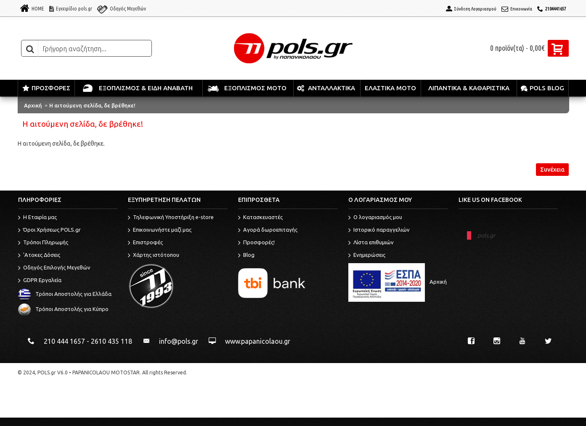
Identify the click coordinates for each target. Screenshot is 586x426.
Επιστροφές (145, 243)
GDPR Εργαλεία (39, 281)
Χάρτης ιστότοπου (153, 255)
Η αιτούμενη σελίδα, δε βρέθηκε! (92, 105)
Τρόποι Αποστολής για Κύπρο (63, 309)
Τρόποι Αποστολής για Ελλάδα (64, 294)
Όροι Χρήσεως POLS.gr (49, 230)
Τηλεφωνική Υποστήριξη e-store (171, 218)
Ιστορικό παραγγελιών (379, 230)
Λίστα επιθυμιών (371, 243)
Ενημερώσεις (366, 255)
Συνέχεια (552, 169)
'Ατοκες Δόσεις (39, 255)
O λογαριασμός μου (375, 218)
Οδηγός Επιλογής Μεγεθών (54, 268)
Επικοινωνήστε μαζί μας (159, 230)
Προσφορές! (256, 243)
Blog (246, 255)
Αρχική (33, 105)
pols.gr (486, 235)
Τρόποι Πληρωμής (43, 243)
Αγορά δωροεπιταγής (267, 230)
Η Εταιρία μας (37, 218)
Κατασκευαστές (260, 218)
